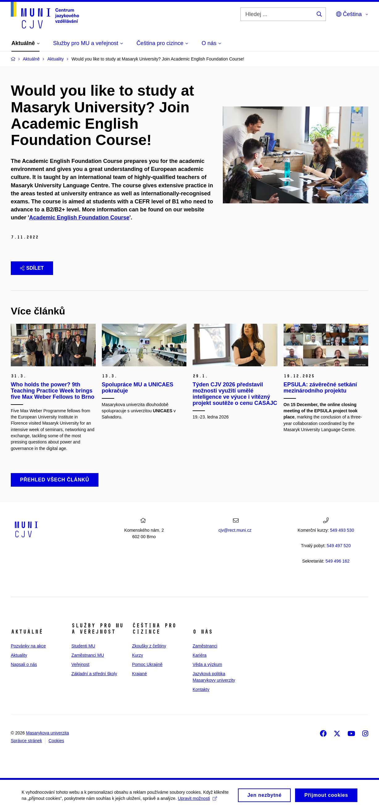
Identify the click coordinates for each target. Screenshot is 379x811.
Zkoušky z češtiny (149, 645)
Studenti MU (83, 645)
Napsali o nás (24, 664)
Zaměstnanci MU (87, 655)
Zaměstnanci (205, 645)
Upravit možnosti (197, 800)
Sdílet (32, 268)
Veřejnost (80, 664)
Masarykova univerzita (47, 732)
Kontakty (201, 689)
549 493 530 (342, 530)
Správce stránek (26, 740)
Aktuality (19, 655)
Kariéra (199, 655)
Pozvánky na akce (28, 645)
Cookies (56, 740)
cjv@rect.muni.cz (235, 530)
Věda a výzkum (207, 664)
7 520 (339, 545)
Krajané (139, 673)
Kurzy (137, 655)
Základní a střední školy (94, 673)
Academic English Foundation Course (79, 217)
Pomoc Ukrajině (147, 664)
